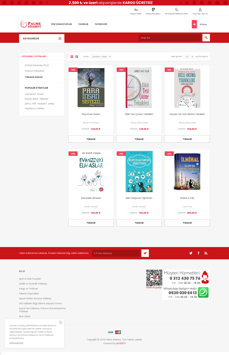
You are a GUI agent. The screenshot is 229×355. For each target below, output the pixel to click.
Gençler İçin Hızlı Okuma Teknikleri (187, 114)
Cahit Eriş (187, 206)
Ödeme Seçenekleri (29, 293)
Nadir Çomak (91, 206)
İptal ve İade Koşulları (30, 278)
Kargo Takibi (135, 14)
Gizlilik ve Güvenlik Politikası (33, 283)
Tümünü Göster (34, 76)
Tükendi (91, 139)
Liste (76, 56)
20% (73, 69)
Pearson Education (34, 70)
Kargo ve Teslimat (28, 288)
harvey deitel (31, 98)
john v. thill (30, 103)
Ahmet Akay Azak (139, 122)
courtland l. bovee (34, 94)
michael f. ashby (46, 103)
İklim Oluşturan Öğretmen (139, 197)
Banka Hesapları (153, 14)
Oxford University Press (37, 65)
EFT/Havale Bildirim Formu (176, 14)
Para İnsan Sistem (91, 114)
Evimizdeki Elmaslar (91, 197)
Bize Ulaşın (24, 316)
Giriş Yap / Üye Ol (200, 14)
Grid (71, 56)
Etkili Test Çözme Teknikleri (139, 114)
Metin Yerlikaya (91, 122)
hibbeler (44, 98)
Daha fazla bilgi (16, 342)
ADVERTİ (121, 343)
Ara (206, 37)
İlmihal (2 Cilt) (187, 197)
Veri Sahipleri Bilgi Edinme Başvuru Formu (40, 303)
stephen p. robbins (35, 108)
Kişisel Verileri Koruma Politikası (35, 298)
